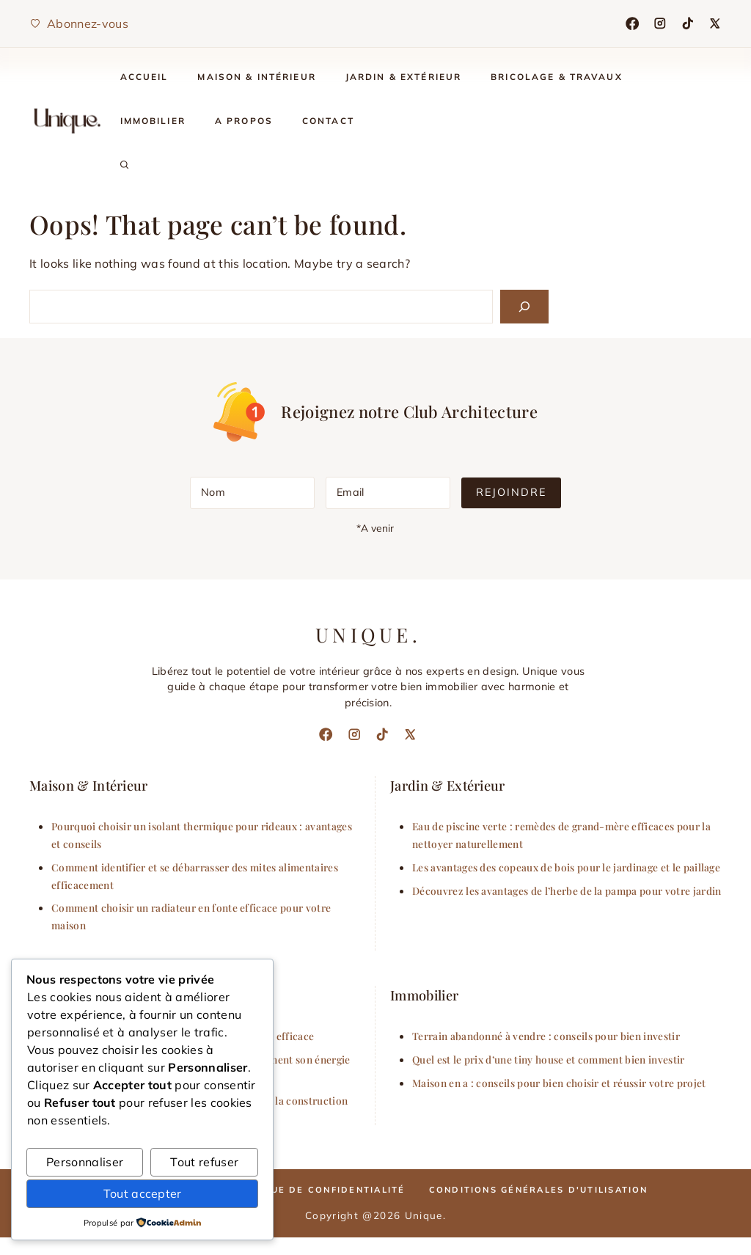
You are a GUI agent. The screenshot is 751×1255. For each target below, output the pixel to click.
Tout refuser (204, 1162)
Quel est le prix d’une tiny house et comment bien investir (548, 1059)
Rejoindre (511, 492)
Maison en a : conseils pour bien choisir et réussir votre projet (559, 1082)
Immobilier (153, 120)
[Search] (524, 306)
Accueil (144, 76)
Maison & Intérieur (256, 76)
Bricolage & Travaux (557, 76)
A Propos (244, 120)
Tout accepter (142, 1193)
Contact (328, 120)
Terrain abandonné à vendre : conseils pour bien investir (546, 1035)
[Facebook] (632, 23)
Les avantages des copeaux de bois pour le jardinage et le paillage (566, 867)
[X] (715, 23)
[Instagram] (660, 23)
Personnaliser (84, 1162)
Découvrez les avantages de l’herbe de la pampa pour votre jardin (566, 890)
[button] (125, 165)
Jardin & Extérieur (403, 76)
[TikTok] (688, 23)
